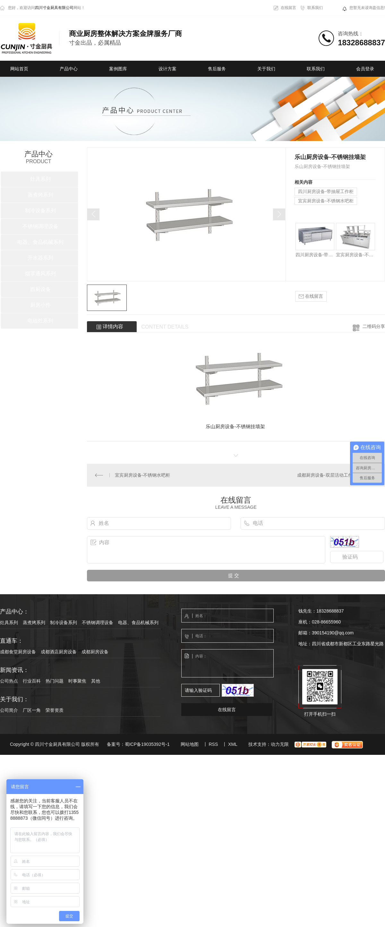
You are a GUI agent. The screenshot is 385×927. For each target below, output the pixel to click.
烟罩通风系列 (40, 273)
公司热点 (9, 681)
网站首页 (19, 68)
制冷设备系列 (40, 210)
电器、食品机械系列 (40, 242)
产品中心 (69, 68)
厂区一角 (32, 710)
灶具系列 (40, 179)
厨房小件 (40, 305)
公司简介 (9, 710)
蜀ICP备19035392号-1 (147, 744)
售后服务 (217, 68)
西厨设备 (40, 289)
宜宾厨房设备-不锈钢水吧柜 (326, 200)
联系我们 (315, 7)
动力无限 (280, 744)
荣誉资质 (55, 710)
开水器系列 (40, 257)
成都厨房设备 (94, 651)
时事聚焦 (77, 681)
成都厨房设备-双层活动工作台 (327, 475)
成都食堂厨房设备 (18, 651)
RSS (213, 744)
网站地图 (190, 744)
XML (232, 744)
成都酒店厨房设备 (59, 651)
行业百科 (32, 681)
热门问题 (55, 681)
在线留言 (288, 7)
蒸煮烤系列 (40, 195)
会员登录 (365, 68)
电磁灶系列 (40, 320)
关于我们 (266, 68)
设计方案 (167, 68)
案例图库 (118, 68)
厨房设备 (225, 426)
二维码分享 (374, 326)
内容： (228, 663)
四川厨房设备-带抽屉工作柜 (326, 191)
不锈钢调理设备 (40, 226)
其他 (95, 681)
